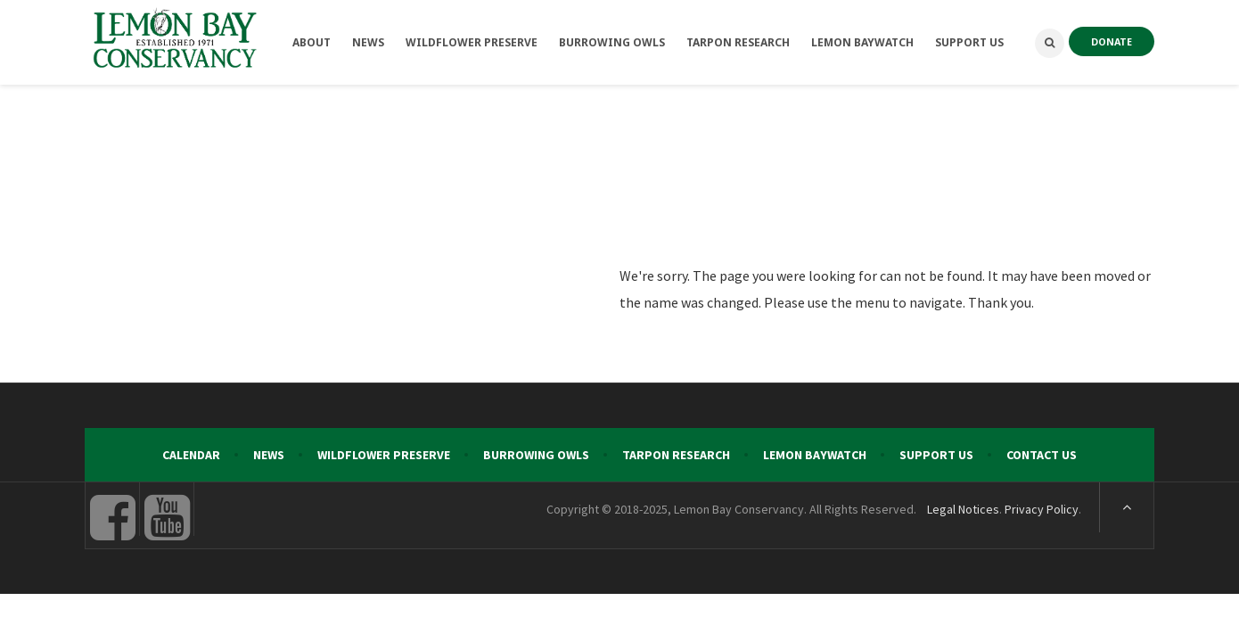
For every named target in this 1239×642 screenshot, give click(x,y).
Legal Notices (963, 509)
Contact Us (1041, 455)
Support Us (936, 455)
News (268, 455)
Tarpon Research (676, 455)
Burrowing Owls (536, 455)
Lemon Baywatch (814, 455)
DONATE (1111, 41)
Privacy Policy (1042, 509)
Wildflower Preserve (383, 455)
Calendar (191, 455)
